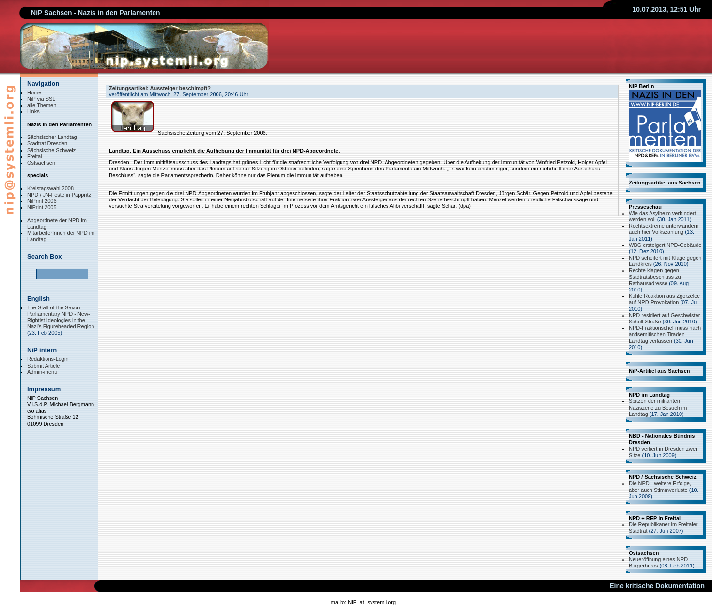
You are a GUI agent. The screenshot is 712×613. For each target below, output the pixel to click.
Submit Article (43, 365)
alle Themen (41, 105)
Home (34, 92)
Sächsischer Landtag (52, 137)
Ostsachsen (41, 163)
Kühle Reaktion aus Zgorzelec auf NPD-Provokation (664, 299)
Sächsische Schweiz (51, 150)
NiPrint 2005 (42, 207)
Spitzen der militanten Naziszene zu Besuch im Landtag (658, 407)
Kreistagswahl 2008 (50, 188)
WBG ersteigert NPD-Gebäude (665, 245)
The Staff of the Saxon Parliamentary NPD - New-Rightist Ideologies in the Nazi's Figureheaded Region (60, 317)
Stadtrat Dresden (47, 143)
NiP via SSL (41, 99)
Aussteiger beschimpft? (180, 88)
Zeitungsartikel (128, 88)
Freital (34, 156)
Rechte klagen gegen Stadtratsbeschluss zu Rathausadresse (655, 276)
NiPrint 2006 (42, 201)
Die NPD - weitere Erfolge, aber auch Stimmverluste (660, 486)
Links (33, 111)
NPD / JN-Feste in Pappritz (59, 195)
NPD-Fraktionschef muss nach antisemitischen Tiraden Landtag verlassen (665, 334)
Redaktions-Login (48, 359)
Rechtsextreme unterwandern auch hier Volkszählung (663, 229)
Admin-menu (42, 372)
